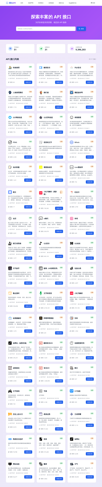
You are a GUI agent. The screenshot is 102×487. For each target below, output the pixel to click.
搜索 (81, 29)
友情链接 (51, 3)
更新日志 (61, 3)
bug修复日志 (72, 3)
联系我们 (40, 3)
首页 (22, 3)
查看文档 (28, 82)
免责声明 (30, 3)
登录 (93, 3)
